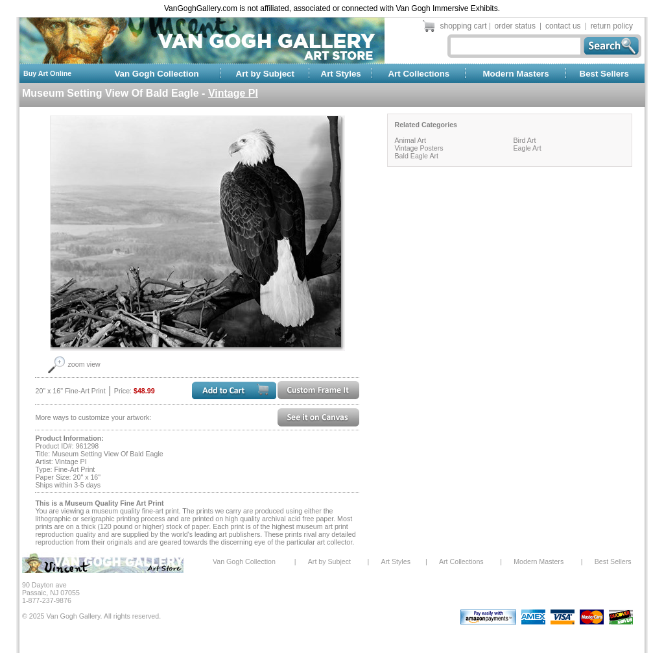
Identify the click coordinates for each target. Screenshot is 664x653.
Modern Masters (515, 74)
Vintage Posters (418, 148)
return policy (612, 26)
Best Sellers (604, 74)
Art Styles (341, 74)
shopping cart (463, 26)
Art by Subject (265, 74)
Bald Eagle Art (416, 156)
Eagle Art (527, 148)
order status (515, 26)
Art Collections (418, 74)
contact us (563, 26)
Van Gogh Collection (156, 74)
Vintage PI (233, 93)
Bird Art (524, 140)
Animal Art (410, 140)
